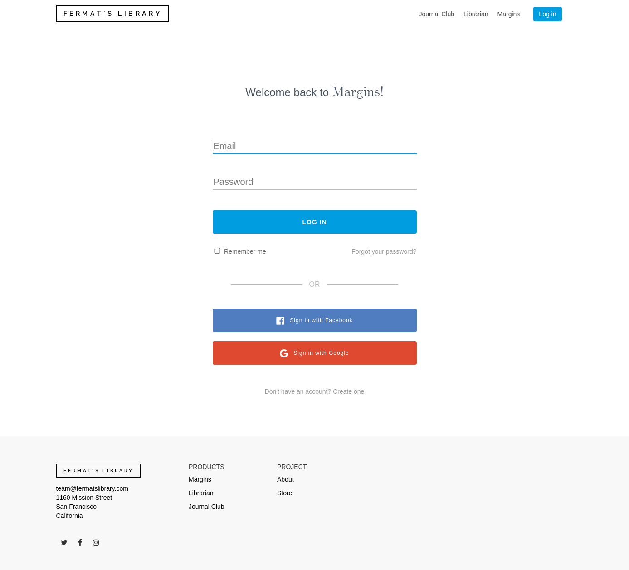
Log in (547, 14)
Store (284, 493)
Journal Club (436, 14)
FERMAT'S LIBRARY (112, 13)
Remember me (245, 251)
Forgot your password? (383, 251)
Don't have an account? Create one (315, 391)
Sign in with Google (321, 353)
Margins (508, 14)
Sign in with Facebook (321, 320)
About (285, 479)
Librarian (475, 14)
